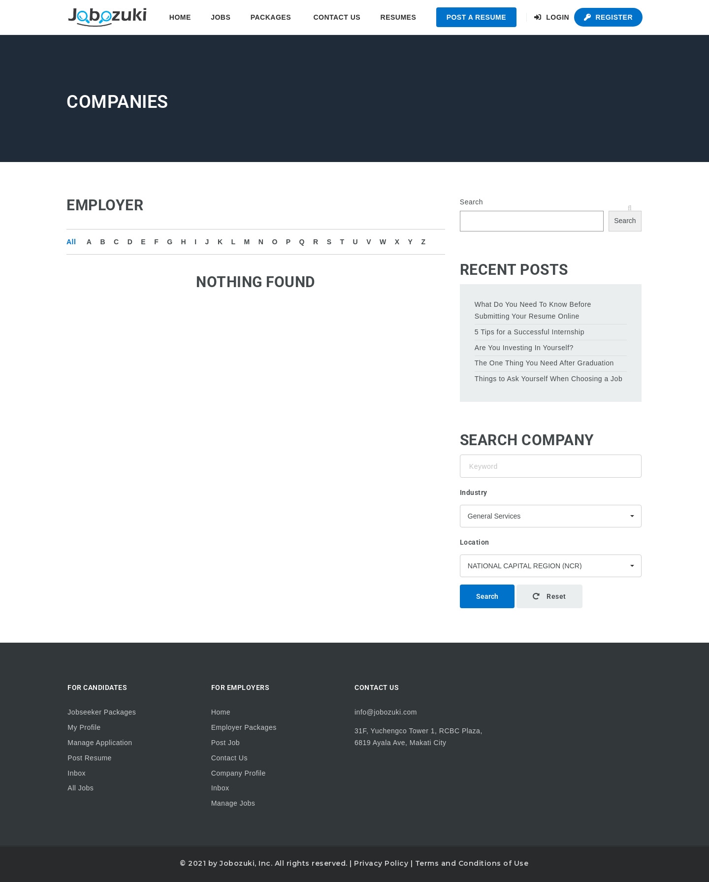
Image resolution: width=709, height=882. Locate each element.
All (71, 242)
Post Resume (89, 758)
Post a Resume (476, 17)
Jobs (220, 17)
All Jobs (80, 788)
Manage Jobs (233, 803)
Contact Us (336, 17)
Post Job (225, 743)
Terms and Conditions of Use (472, 863)
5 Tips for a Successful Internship (529, 332)
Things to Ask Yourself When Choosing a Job (548, 379)
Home (180, 17)
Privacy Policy (381, 863)
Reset (549, 596)
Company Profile (238, 773)
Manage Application (99, 743)
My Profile (83, 727)
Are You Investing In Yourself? (524, 348)
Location (474, 542)
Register (608, 17)
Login (551, 17)
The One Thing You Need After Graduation (544, 363)
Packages (271, 17)
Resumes (399, 17)
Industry (473, 492)
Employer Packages (244, 727)
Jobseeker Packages (101, 712)
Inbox (76, 773)
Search (471, 202)
